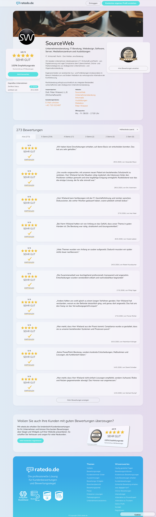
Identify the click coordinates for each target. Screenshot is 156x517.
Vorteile (90, 469)
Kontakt (118, 503)
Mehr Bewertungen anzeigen (78, 401)
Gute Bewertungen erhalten (125, 477)
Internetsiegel (120, 491)
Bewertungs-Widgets (95, 480)
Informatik (79, 97)
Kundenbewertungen (123, 480)
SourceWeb (80, 92)
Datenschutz (76, 513)
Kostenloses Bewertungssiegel (127, 474)
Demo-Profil (120, 500)
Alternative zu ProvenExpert (125, 494)
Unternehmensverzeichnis (96, 497)
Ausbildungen (81, 100)
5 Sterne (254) (46, 137)
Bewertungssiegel (94, 472)
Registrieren (119, 505)
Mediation (79, 103)
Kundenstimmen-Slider (96, 474)
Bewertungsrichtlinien (123, 472)
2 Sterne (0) (110, 137)
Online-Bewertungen (123, 489)
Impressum (85, 513)
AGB (68, 513)
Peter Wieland (81, 106)
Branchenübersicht (94, 483)
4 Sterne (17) (69, 137)
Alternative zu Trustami (124, 497)
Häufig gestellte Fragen (124, 469)
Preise (89, 489)
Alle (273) (26, 137)
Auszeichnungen (93, 477)
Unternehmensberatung (85, 95)
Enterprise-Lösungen (95, 491)
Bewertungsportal (93, 486)
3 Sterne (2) (89, 137)
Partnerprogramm (93, 494)
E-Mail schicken (52, 102)
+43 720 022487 (53, 105)
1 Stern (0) (130, 137)
